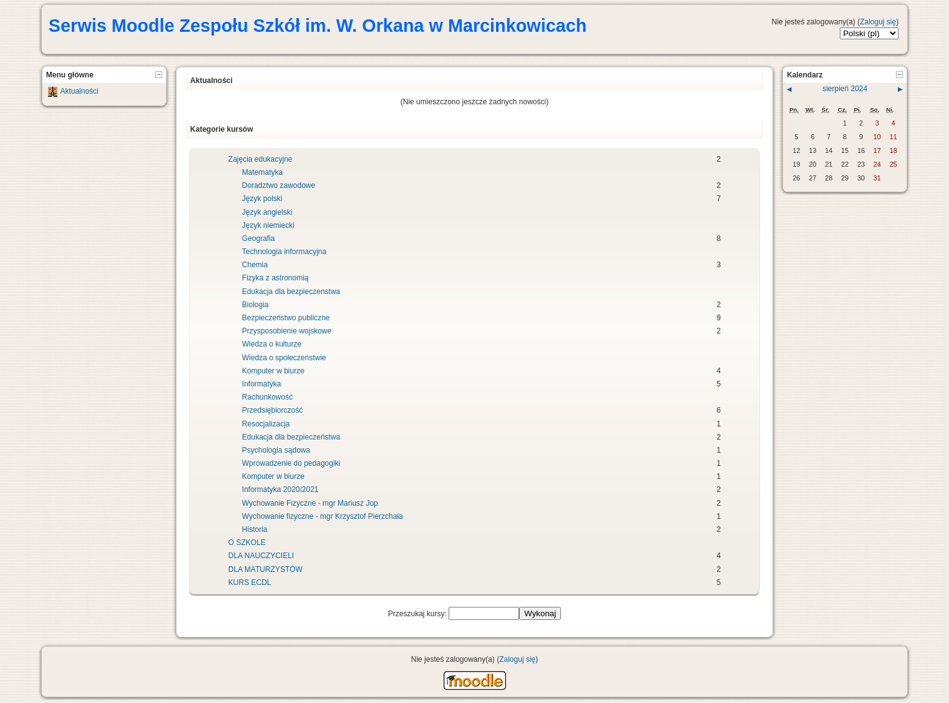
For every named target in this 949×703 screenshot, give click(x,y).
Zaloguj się (878, 21)
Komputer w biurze (273, 370)
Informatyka (261, 384)
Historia (255, 529)
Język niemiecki (268, 225)
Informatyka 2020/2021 (280, 489)
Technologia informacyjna (284, 251)
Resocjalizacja (266, 424)
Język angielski (267, 212)
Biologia (255, 304)
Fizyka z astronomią (275, 277)
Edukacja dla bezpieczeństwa (291, 437)
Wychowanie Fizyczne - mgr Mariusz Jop (310, 503)
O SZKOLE (247, 542)
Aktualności (79, 91)
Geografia (258, 238)
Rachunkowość (267, 397)
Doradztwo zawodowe (278, 185)
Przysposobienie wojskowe (286, 331)
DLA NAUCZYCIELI (261, 555)
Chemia (255, 264)
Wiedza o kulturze (271, 344)
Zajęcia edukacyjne (260, 159)
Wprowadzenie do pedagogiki (291, 463)
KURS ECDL (249, 582)
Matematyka (262, 172)
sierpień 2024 (844, 88)
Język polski (262, 198)
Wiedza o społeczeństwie (284, 357)
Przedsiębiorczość (272, 410)
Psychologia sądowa (276, 450)
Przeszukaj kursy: (418, 613)
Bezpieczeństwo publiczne (286, 317)
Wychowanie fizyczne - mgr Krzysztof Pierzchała (322, 516)
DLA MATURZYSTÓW (265, 569)
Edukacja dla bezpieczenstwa (291, 291)
